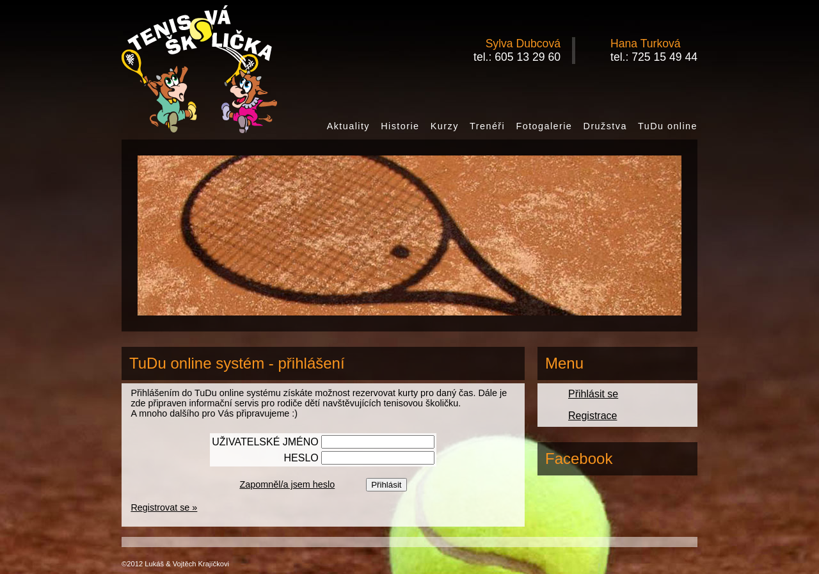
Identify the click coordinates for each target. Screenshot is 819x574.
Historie (400, 126)
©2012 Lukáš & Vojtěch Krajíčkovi (175, 564)
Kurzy (445, 126)
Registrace (592, 415)
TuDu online (667, 126)
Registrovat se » (164, 507)
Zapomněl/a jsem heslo (287, 484)
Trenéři (487, 126)
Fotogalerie (544, 126)
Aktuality (348, 126)
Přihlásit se (593, 393)
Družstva (605, 126)
